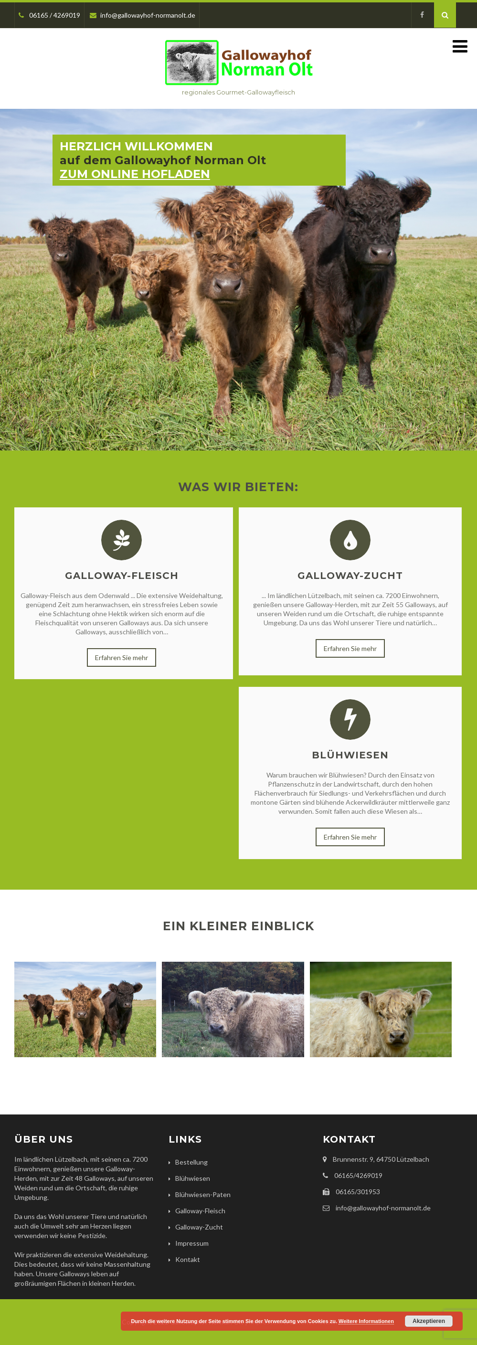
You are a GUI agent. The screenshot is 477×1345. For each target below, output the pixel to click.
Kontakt (187, 1259)
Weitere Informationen (366, 1321)
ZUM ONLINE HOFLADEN (135, 174)
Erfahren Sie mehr (121, 657)
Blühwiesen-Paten (203, 1194)
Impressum (192, 1243)
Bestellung (191, 1162)
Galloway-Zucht (350, 575)
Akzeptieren (429, 1321)
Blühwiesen (350, 755)
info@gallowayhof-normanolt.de (142, 15)
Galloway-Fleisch (122, 575)
